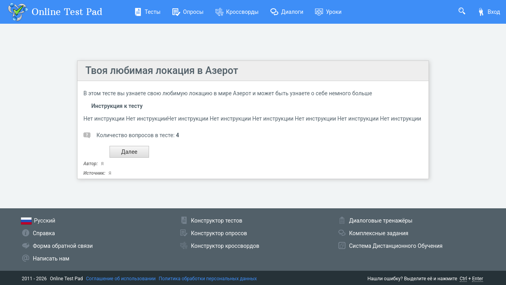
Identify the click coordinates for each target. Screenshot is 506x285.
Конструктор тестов (216, 220)
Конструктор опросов (219, 233)
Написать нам (51, 258)
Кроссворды (237, 12)
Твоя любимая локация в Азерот (161, 70)
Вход (488, 12)
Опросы (188, 12)
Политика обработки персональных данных (208, 278)
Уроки (328, 12)
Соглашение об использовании (121, 278)
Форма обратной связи (63, 246)
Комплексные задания (378, 233)
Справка (44, 233)
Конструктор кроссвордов (225, 246)
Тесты (147, 12)
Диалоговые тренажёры (380, 220)
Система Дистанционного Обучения (395, 246)
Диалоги (286, 12)
